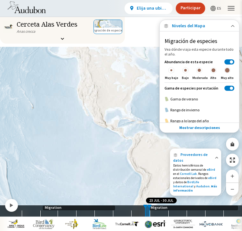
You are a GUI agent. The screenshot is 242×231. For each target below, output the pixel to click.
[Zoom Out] (232, 189)
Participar (190, 8)
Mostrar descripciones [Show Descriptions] (199, 127)
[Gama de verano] (199, 99)
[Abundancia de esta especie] (199, 69)
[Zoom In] (232, 176)
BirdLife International (186, 184)
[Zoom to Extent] (232, 160)
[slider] (145, 211)
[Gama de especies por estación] (199, 88)
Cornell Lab (188, 174)
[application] (121, 115)
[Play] (11, 205)
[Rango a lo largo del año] (199, 121)
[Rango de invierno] (199, 110)
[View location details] (149, 8)
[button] (195, 157)
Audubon (203, 186)
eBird (211, 169)
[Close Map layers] (199, 26)
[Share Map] (232, 144)
